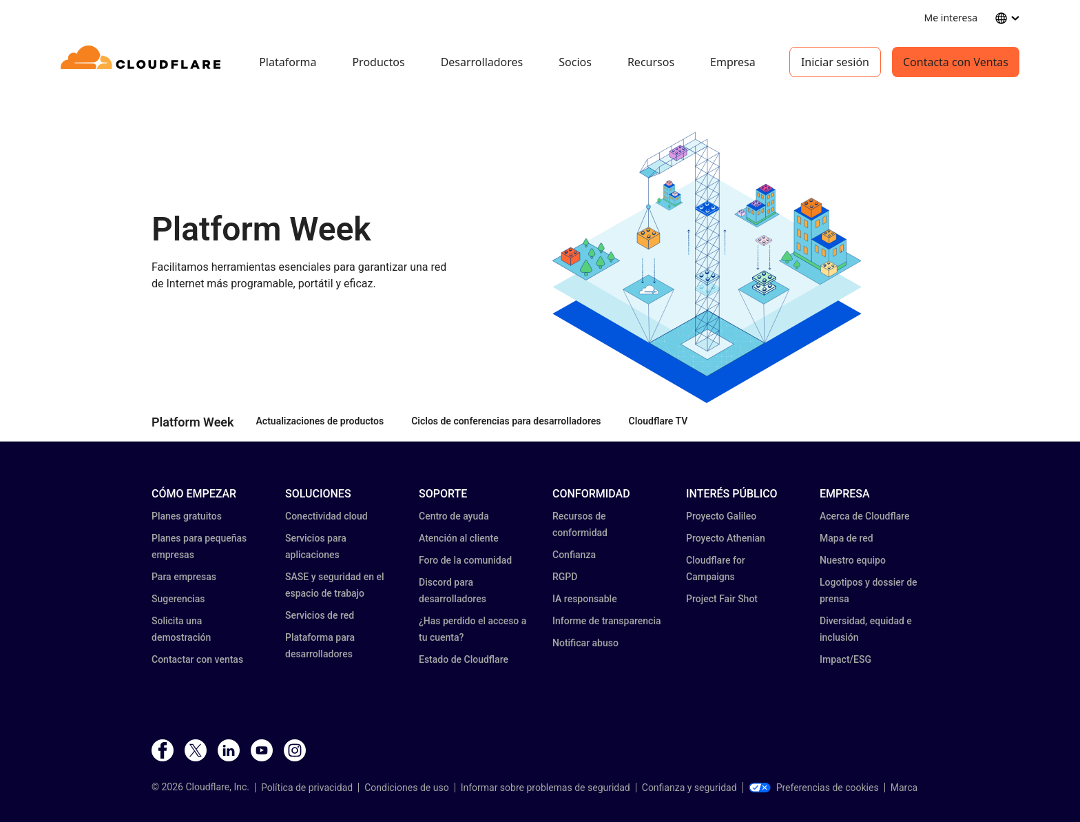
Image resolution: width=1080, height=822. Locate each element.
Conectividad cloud (326, 516)
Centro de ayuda (454, 516)
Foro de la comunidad (465, 560)
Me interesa (950, 17)
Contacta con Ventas (955, 62)
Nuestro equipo (853, 560)
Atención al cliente (459, 538)
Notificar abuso (585, 642)
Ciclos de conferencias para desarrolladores (506, 421)
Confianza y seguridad (689, 787)
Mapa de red (846, 538)
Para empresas (184, 576)
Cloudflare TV (658, 421)
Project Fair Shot (722, 598)
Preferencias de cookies (814, 787)
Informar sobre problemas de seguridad (545, 787)
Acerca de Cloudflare (865, 516)
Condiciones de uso (406, 787)
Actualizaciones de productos (320, 421)
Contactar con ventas (197, 659)
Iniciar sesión (835, 62)
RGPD (564, 576)
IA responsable (584, 598)
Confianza (574, 554)
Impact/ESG (845, 659)
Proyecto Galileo (721, 516)
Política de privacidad (307, 787)
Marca (904, 787)
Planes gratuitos (187, 516)
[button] (707, 267)
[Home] (143, 62)
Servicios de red (319, 615)
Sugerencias (178, 598)
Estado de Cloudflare (463, 659)
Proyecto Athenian (725, 538)
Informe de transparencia (606, 620)
